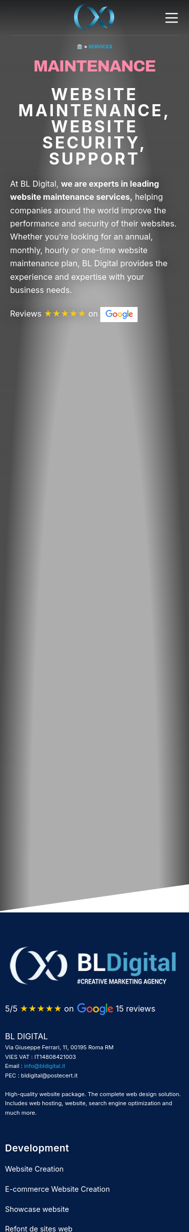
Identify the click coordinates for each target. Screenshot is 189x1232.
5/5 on (39, 1009)
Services (100, 46)
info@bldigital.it (45, 1065)
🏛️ (80, 46)
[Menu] (171, 18)
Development (37, 1148)
